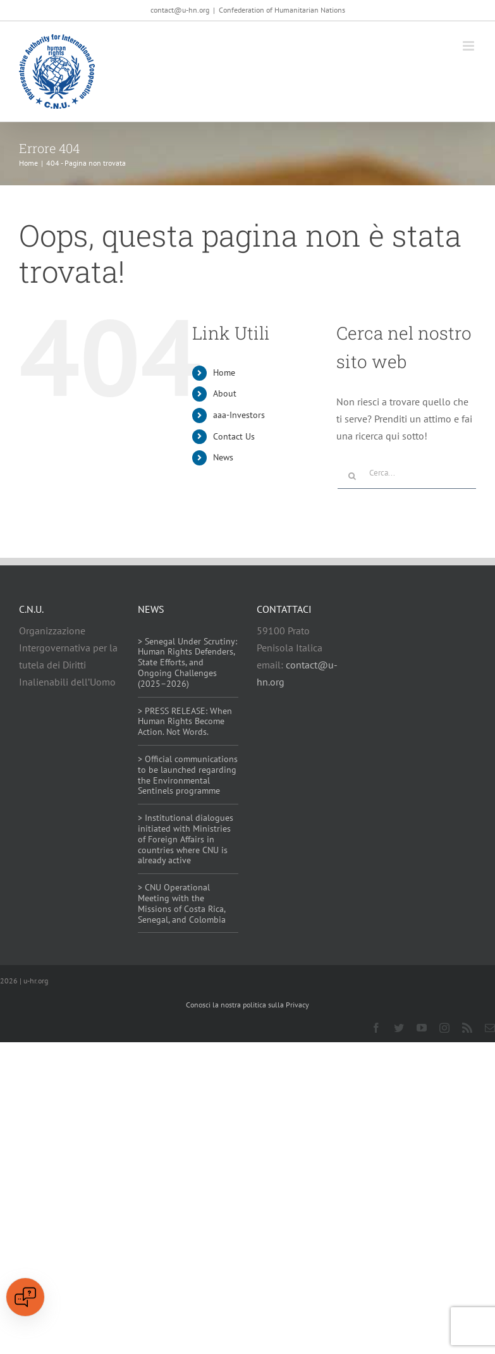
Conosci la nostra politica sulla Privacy (247, 1004)
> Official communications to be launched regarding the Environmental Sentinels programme (188, 774)
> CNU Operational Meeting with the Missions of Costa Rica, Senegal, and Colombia (182, 903)
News (223, 457)
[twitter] (399, 1028)
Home (224, 372)
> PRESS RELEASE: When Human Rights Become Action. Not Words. (185, 721)
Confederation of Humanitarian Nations (282, 10)
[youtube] (422, 1028)
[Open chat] (25, 1297)
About (224, 393)
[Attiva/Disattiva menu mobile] (469, 45)
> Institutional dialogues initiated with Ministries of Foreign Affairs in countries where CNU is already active (185, 839)
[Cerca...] (407, 473)
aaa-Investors (239, 415)
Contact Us (234, 436)
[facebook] (376, 1028)
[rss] (467, 1028)
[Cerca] (352, 476)
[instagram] (444, 1028)
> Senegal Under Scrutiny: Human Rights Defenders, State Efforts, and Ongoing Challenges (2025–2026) (187, 662)
